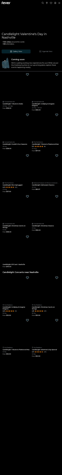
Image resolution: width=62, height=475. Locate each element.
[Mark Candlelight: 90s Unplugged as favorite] (27, 155)
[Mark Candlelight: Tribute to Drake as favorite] (27, 74)
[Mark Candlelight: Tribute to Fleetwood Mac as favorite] (56, 114)
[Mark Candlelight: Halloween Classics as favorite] (56, 155)
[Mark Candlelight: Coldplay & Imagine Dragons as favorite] (56, 74)
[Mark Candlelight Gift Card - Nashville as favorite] (27, 236)
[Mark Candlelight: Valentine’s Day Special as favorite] (56, 320)
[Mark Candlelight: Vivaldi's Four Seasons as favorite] (27, 114)
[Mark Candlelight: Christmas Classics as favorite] (56, 196)
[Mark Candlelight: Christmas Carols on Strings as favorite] (27, 196)
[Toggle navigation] (59, 3)
